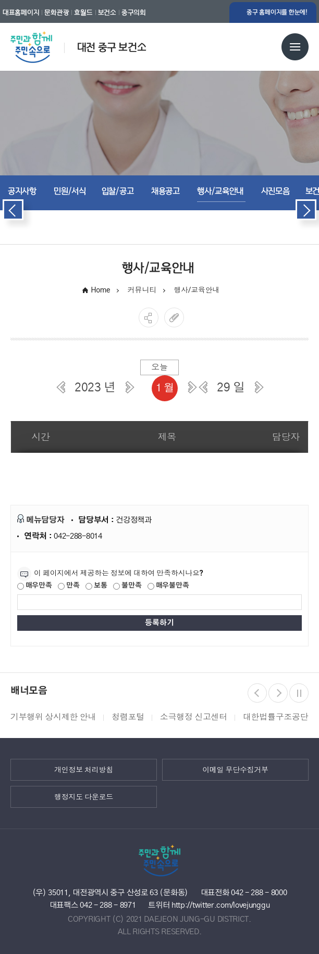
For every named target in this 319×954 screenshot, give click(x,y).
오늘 (159, 367)
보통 (96, 586)
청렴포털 (128, 717)
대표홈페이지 (21, 12)
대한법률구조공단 (275, 717)
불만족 (127, 586)
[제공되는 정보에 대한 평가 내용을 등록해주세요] (159, 602)
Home (101, 290)
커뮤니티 (142, 290)
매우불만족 (168, 586)
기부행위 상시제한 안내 (53, 717)
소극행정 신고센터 (193, 717)
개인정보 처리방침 (83, 770)
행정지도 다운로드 (83, 797)
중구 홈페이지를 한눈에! (277, 12)
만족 (68, 586)
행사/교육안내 (197, 290)
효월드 (83, 12)
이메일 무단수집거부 (235, 770)
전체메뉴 (295, 47)
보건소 (107, 12)
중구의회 (133, 12)
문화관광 (56, 12)
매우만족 (34, 586)
